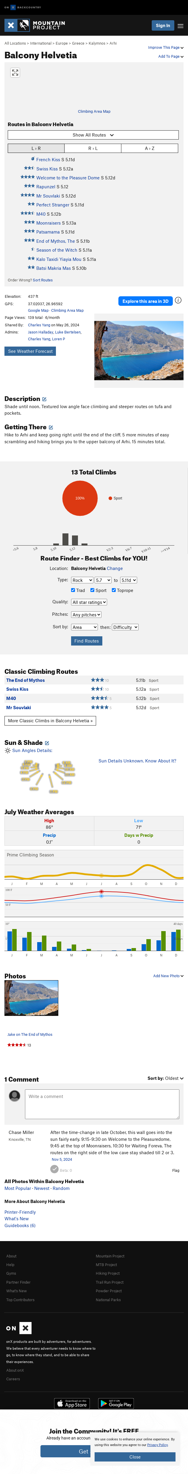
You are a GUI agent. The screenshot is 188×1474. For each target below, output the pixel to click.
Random (61, 1188)
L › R (36, 148)
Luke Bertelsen (68, 332)
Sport (98, 590)
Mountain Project (110, 1256)
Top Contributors (20, 1299)
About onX (15, 1370)
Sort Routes (43, 280)
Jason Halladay (40, 332)
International (40, 43)
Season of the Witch (56, 250)
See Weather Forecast (30, 351)
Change (115, 568)
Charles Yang (39, 324)
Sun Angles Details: (47, 771)
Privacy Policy (157, 1445)
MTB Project (106, 1264)
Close (135, 1456)
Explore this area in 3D (146, 301)
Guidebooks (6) (20, 1225)
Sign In (163, 25)
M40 (41, 214)
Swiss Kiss (47, 168)
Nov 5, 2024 (62, 1159)
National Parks (108, 1299)
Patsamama (48, 231)
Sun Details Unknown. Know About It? (137, 760)
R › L (93, 148)
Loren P (58, 338)
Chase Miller (21, 1132)
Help (10, 1264)
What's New (16, 1218)
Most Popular (17, 1188)
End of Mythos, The (55, 241)
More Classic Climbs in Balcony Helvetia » (50, 720)
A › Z (149, 148)
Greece (78, 43)
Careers (13, 1378)
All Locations (15, 43)
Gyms (11, 1273)
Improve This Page (166, 47)
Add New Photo (168, 975)
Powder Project (109, 1290)
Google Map (38, 310)
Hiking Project (108, 1273)
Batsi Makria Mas (53, 268)
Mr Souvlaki (48, 195)
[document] (135, 1449)
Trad (78, 590)
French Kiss (48, 159)
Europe (62, 43)
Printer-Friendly (20, 1212)
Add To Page (171, 56)
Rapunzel (45, 186)
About (11, 1256)
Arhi (113, 43)
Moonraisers (48, 222)
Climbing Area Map (94, 111)
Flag (175, 1170)
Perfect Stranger (52, 204)
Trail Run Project (109, 1282)
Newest (41, 1188)
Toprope (122, 590)
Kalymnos (97, 43)
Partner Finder (18, 1282)
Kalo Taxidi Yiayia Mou (59, 259)
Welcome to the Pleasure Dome (68, 177)
